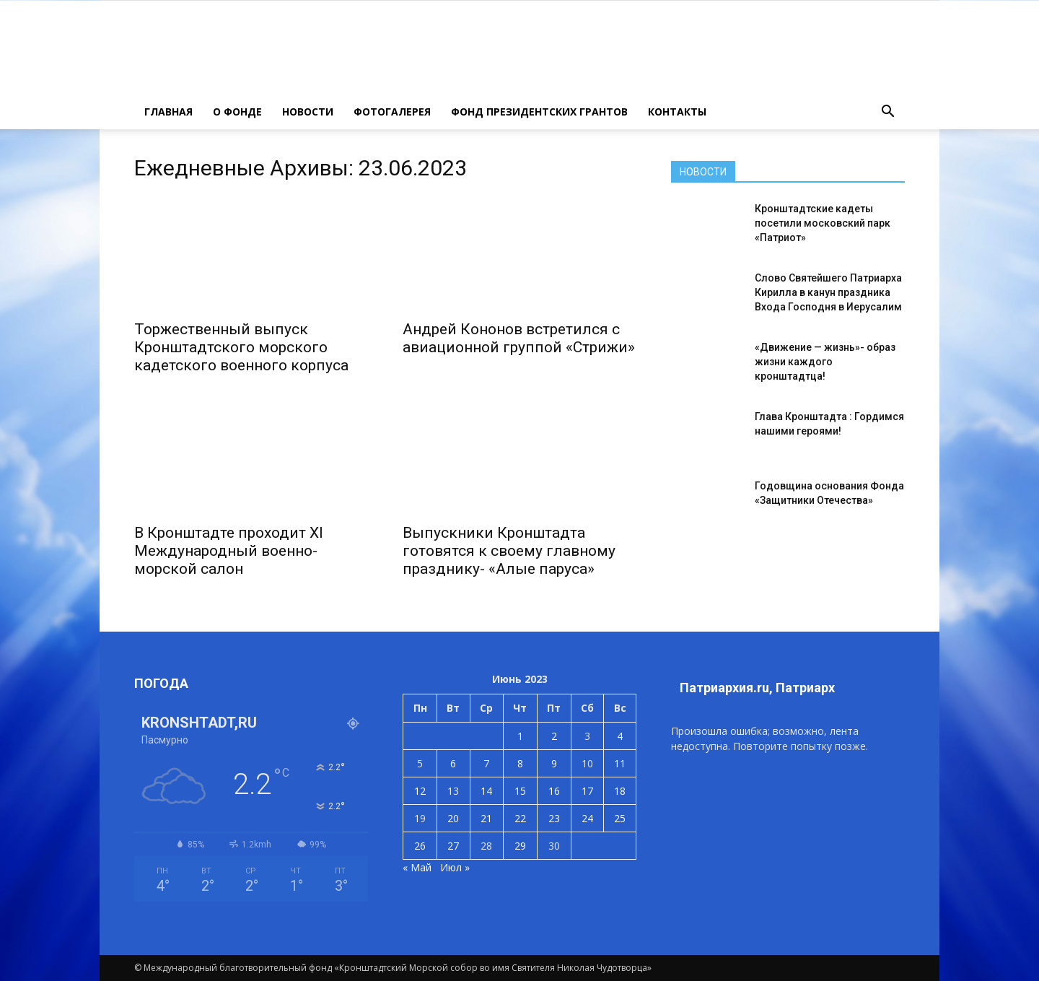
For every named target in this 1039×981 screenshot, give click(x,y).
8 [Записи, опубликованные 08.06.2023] (520, 763)
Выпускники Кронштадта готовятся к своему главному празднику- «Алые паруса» (509, 550)
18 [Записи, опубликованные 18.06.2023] (620, 791)
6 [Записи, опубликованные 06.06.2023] (453, 763)
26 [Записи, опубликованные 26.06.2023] (420, 846)
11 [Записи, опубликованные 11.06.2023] (620, 763)
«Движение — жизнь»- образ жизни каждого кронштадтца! (825, 361)
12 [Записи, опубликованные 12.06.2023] (420, 791)
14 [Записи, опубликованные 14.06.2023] (486, 791)
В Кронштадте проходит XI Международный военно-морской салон (228, 550)
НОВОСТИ (307, 111)
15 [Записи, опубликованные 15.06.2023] (520, 791)
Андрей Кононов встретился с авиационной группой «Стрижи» (519, 338)
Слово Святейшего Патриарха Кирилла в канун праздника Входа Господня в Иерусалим (828, 292)
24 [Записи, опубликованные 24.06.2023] (587, 818)
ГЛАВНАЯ (168, 111)
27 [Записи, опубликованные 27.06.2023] (453, 846)
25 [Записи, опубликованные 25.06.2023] (620, 818)
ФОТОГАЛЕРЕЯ (392, 111)
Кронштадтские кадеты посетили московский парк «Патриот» (822, 223)
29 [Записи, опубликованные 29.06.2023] (520, 846)
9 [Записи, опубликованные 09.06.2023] (554, 763)
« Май (417, 867)
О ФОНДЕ (237, 111)
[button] (887, 112)
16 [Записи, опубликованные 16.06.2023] (554, 791)
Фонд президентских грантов (539, 111)
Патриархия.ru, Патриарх (757, 687)
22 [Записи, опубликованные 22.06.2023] (520, 818)
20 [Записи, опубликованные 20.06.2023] (453, 818)
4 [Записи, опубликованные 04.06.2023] (620, 736)
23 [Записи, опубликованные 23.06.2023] (554, 818)
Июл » (455, 867)
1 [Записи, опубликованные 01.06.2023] (520, 736)
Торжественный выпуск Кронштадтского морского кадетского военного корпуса (241, 347)
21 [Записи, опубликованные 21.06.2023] (486, 818)
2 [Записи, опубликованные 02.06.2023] (554, 736)
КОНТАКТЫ (677, 111)
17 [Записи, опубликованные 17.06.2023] (587, 791)
